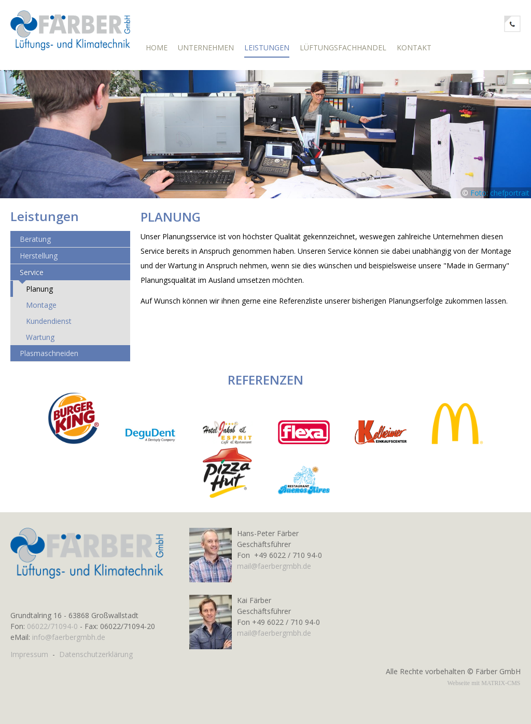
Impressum (29, 654)
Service (32, 277)
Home (156, 47)
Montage (41, 310)
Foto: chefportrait (499, 197)
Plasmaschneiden (49, 358)
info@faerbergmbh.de (68, 637)
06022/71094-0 (52, 626)
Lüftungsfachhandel (343, 47)
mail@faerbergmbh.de (274, 566)
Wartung (40, 342)
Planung (39, 293)
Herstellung (39, 260)
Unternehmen (206, 47)
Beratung (35, 244)
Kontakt (414, 47)
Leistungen (266, 47)
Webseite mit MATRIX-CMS (483, 683)
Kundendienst (49, 326)
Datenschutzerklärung (96, 654)
